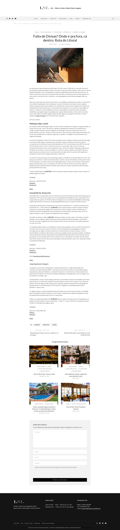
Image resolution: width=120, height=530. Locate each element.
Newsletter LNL (87, 18)
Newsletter (49, 507)
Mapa (31, 189)
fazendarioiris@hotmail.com (41, 256)
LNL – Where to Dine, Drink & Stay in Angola (65, 8)
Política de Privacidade (65, 507)
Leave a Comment (65, 44)
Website (31, 313)
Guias (70, 18)
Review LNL (32, 185)
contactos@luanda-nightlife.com (90, 508)
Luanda (54, 324)
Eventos (78, 18)
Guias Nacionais (46, 32)
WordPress (78, 527)
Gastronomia (62, 18)
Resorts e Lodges (79, 32)
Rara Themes (65, 527)
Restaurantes (45, 371)
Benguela (37, 324)
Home (35, 18)
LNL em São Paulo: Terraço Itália (44, 374)
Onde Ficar (53, 18)
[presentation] (44, 473)
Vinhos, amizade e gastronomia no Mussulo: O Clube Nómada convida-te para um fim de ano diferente (44, 409)
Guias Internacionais (45, 368)
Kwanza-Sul (46, 324)
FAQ (56, 505)
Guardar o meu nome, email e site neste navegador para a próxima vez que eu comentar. (56, 467)
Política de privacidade (86, 527)
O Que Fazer (44, 18)
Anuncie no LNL (66, 505)
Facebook (32, 183)
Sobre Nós (49, 505)
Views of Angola (40, 116)
